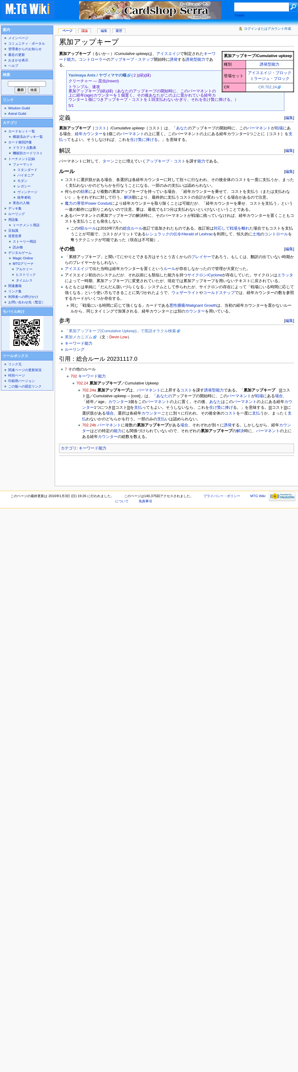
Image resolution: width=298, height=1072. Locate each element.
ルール (169, 269)
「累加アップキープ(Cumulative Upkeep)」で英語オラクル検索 (120, 331)
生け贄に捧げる (144, 140)
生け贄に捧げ (221, 407)
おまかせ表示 (18, 60)
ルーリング (75, 349)
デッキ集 (15, 208)
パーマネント (259, 128)
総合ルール (133, 228)
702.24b (89, 425)
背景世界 (15, 236)
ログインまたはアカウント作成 (267, 28)
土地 (256, 234)
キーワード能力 (78, 343)
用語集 (13, 219)
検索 (6, 75)
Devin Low (118, 337)
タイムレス (24, 280)
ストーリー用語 (24, 241)
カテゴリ (69, 448)
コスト (100, 128)
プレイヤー (201, 257)
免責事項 (145, 501)
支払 (138, 407)
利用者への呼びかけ (23, 297)
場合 (279, 396)
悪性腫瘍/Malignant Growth (193, 305)
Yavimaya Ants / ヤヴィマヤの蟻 (97, 75)
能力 (201, 161)
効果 (84, 191)
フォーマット (23, 164)
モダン (22, 181)
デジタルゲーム (20, 252)
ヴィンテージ (27, 192)
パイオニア (25, 175)
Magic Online (23, 258)
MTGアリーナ (23, 263)
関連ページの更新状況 (25, 370)
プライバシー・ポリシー (221, 496)
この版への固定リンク (25, 386)
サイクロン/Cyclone (204, 275)
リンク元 (15, 364)
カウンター (195, 311)
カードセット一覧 (21, 131)
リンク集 (15, 291)
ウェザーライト (185, 293)
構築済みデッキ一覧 (28, 136)
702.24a (89, 390)
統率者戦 (24, 197)
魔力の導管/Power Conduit (88, 203)
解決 (128, 197)
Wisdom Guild (19, 108)
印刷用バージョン (21, 381)
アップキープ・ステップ (132, 59)
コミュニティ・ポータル (26, 43)
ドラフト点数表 (24, 147)
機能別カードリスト (28, 153)
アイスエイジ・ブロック (269, 73)
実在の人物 (21, 203)
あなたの (164, 396)
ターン (108, 161)
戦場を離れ (239, 228)
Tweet (239, 15)
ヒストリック (26, 274)
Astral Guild (17, 113)
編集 (289, 117)
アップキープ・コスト (165, 161)
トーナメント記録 (21, 159)
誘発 (174, 59)
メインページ (18, 38)
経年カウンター (88, 134)
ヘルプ (13, 65)
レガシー (24, 186)
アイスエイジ (168, 54)
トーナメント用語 (26, 225)
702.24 (82, 383)
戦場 (279, 128)
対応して (222, 228)
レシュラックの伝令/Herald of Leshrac (179, 234)
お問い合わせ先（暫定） (26, 302)
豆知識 (13, 230)
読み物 (18, 247)
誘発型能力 (269, 64)
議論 (84, 30)
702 (74, 376)
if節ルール (87, 228)
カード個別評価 (20, 142)
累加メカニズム (78, 337)
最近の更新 (16, 54)
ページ (67, 30)
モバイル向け (14, 311)
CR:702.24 (267, 87)
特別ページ (16, 375)
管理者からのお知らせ (25, 49)
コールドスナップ (219, 293)
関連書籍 (15, 286)
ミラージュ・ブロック (269, 79)
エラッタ (285, 275)
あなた (182, 128)
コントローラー (92, 59)
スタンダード (27, 170)
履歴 (119, 30)
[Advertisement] (98, 469)
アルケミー (24, 269)
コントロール (276, 234)
